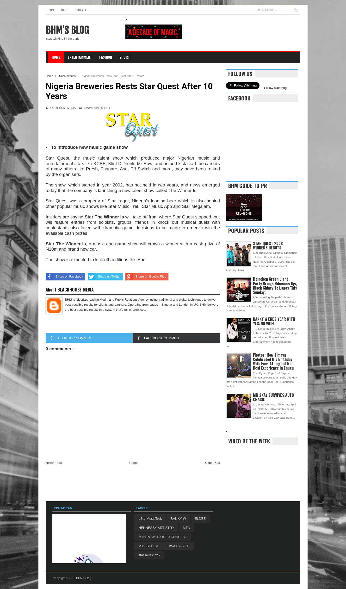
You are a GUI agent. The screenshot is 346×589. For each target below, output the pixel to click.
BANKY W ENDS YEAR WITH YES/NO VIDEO (274, 321)
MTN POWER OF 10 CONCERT (162, 537)
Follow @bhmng (275, 88)
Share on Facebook (64, 276)
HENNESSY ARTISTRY (156, 528)
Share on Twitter (104, 276)
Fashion (105, 57)
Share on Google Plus (145, 276)
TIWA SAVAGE (178, 546)
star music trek (149, 555)
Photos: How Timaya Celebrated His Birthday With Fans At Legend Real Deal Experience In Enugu (273, 361)
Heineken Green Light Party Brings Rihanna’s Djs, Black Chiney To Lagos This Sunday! (275, 285)
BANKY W (178, 519)
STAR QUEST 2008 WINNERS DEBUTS (268, 246)
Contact (80, 10)
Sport (124, 57)
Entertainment (80, 57)
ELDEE (200, 519)
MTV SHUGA (148, 546)
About (65, 10)
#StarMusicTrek (150, 519)
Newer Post (54, 463)
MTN (186, 528)
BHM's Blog (67, 30)
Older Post (212, 463)
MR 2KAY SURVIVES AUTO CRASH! (273, 397)
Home (52, 10)
